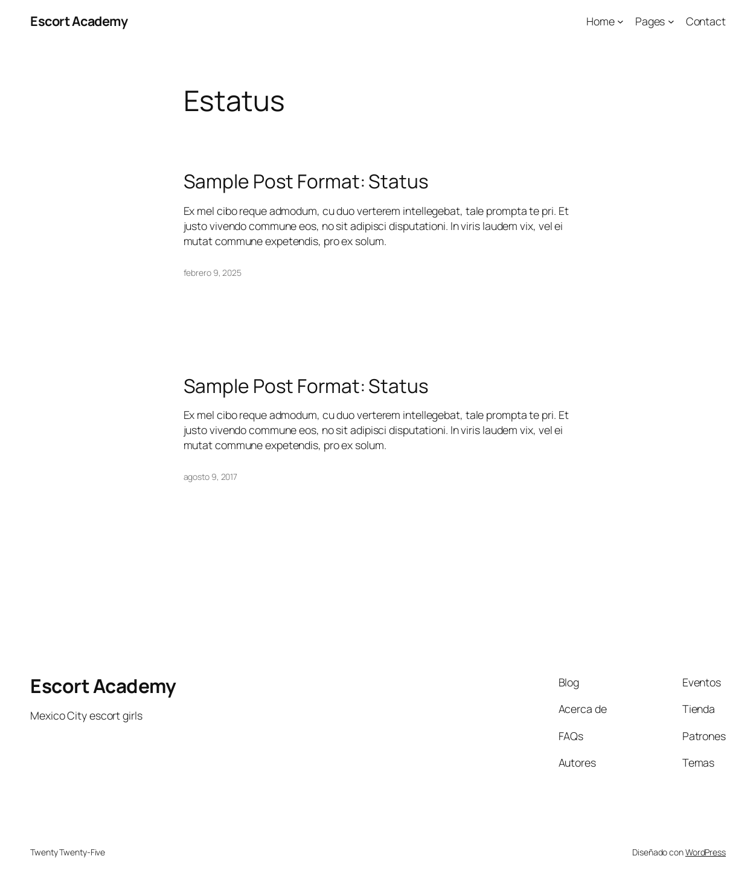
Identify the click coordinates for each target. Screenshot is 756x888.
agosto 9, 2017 (211, 476)
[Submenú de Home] (620, 21)
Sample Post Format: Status (306, 181)
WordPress (705, 852)
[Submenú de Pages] (671, 21)
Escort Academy (78, 21)
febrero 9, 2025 (213, 272)
